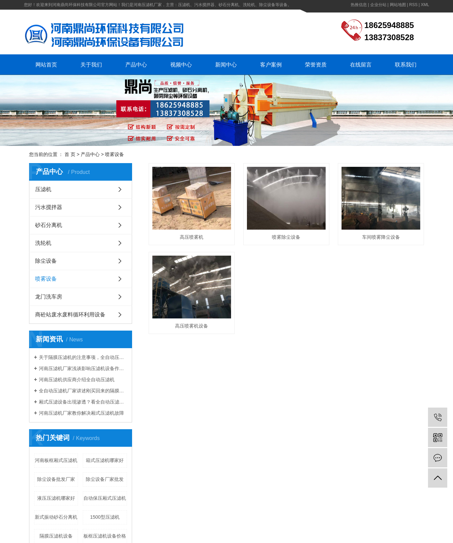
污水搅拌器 (48, 207)
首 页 (70, 154)
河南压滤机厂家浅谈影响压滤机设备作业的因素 (83, 368)
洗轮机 (43, 243)
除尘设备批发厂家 (56, 479)
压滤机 (43, 189)
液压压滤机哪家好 (56, 498)
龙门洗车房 (48, 297)
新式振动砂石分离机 (56, 517)
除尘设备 (46, 261)
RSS (413, 4)
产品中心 (136, 65)
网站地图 (398, 4)
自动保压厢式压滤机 (104, 498)
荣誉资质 (316, 65)
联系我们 (406, 65)
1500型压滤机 (105, 517)
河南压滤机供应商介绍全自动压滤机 (77, 379)
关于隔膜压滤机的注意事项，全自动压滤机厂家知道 (83, 357)
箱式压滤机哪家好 (105, 460)
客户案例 (271, 65)
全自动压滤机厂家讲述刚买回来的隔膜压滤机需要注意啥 (83, 390)
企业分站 (378, 4)
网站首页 (46, 65)
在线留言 (361, 65)
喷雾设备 (114, 154)
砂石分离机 (48, 225)
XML (425, 4)
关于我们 (91, 65)
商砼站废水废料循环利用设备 (70, 314)
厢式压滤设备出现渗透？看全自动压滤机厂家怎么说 (83, 402)
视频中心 (181, 65)
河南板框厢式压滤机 (56, 460)
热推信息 (359, 4)
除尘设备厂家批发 (105, 479)
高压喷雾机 (191, 237)
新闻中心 (226, 65)
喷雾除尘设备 (286, 237)
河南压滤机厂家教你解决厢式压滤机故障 (81, 413)
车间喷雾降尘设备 (381, 237)
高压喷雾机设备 (191, 326)
